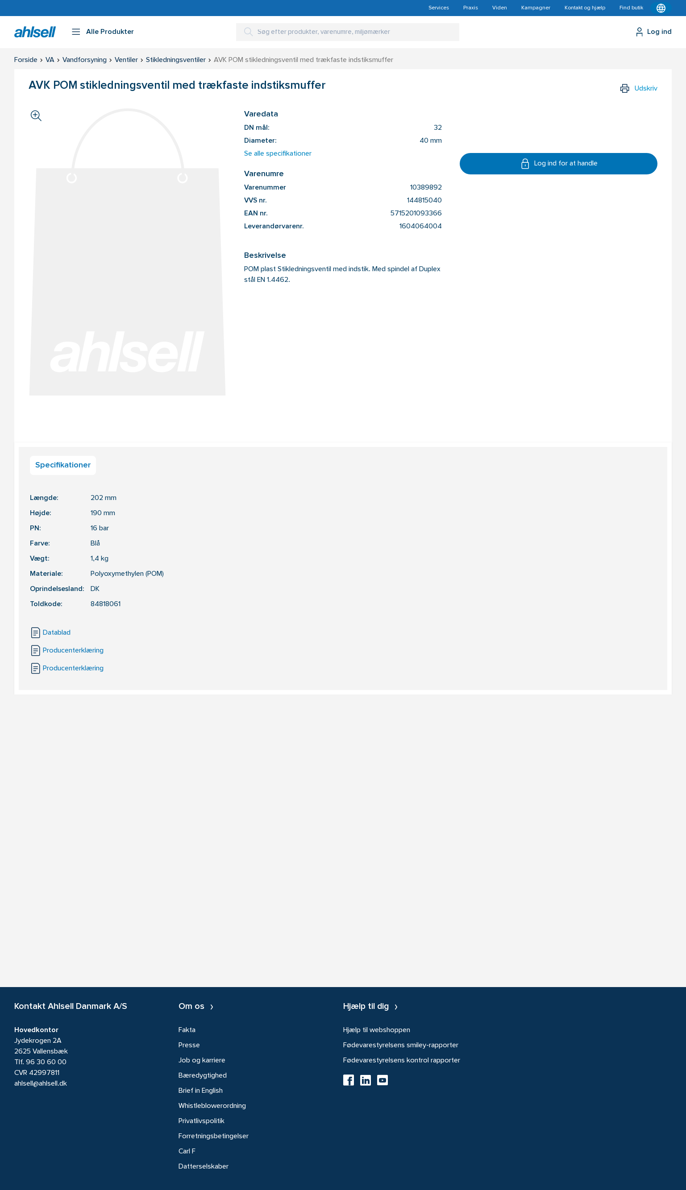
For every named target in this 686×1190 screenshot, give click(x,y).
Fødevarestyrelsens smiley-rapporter (400, 1045)
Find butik (631, 8)
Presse (189, 1045)
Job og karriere (202, 1061)
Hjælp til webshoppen (376, 1030)
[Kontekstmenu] (661, 8)
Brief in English (201, 1091)
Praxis (470, 8)
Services (438, 8)
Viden (499, 8)
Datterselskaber (204, 1167)
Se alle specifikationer (278, 154)
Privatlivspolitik (202, 1121)
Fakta (187, 1030)
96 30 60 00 (46, 1062)
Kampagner (535, 8)
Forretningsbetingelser (214, 1136)
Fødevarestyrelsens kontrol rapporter (401, 1061)
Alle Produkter (110, 32)
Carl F (187, 1152)
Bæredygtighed (203, 1076)
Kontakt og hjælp (585, 8)
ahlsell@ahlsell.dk (40, 1084)
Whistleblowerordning (212, 1106)
